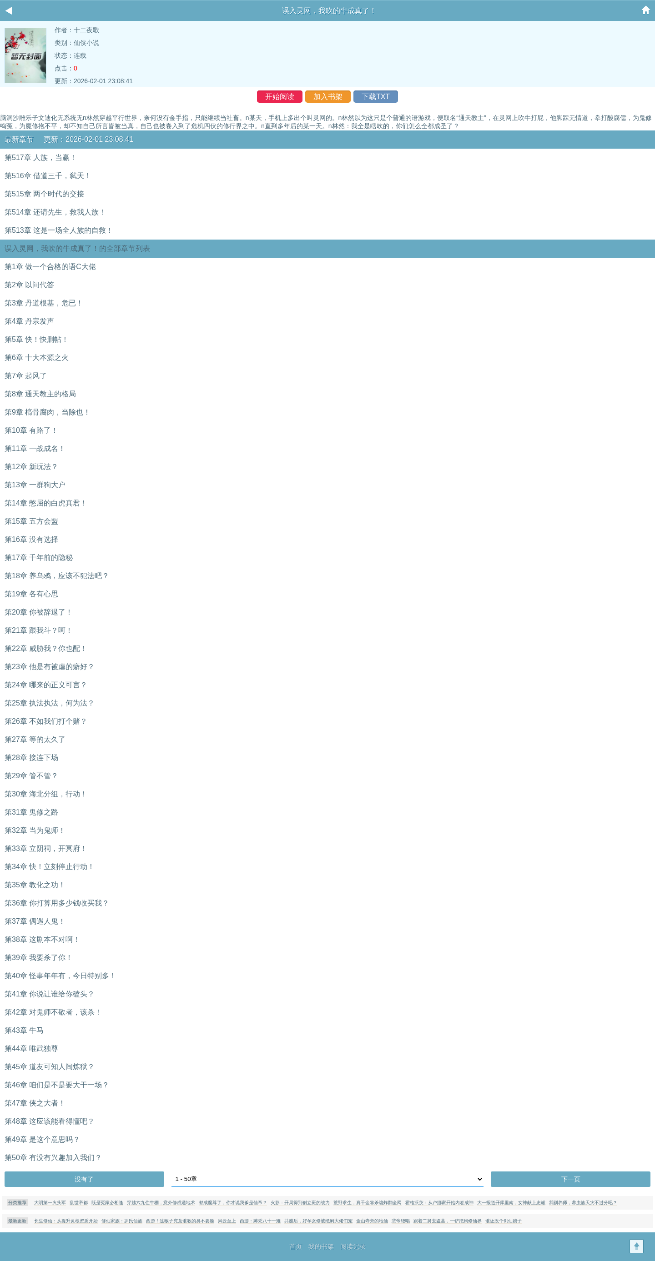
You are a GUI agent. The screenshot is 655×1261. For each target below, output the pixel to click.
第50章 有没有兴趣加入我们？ (53, 1157)
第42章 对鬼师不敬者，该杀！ (53, 1012)
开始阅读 (279, 96)
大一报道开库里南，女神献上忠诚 (511, 1202)
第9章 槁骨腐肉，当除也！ (48, 412)
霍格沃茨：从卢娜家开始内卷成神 (439, 1202)
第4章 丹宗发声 (29, 321)
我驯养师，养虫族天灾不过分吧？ (583, 1202)
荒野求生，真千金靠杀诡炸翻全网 (367, 1202)
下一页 (570, 1179)
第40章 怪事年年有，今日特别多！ (60, 976)
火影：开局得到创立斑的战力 (300, 1202)
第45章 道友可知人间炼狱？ (50, 1067)
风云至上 (227, 1220)
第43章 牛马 (24, 1030)
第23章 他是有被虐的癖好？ (50, 667)
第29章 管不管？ (31, 776)
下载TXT (376, 96)
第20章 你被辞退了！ (39, 612)
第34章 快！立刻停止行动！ (50, 867)
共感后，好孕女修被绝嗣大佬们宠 (318, 1220)
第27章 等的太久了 (35, 739)
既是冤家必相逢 (107, 1202)
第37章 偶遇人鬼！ (35, 921)
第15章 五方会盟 (31, 521)
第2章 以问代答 (29, 285)
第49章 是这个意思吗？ (42, 1139)
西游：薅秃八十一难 (260, 1220)
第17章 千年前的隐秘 (39, 557)
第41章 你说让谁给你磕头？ (50, 994)
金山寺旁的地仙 (372, 1220)
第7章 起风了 (26, 376)
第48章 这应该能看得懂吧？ (50, 1121)
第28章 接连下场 (31, 757)
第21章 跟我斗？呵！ (39, 630)
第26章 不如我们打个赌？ (46, 721)
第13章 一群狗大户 (35, 485)
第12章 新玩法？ (31, 466)
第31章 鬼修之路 (31, 812)
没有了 (84, 1179)
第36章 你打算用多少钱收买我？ (57, 903)
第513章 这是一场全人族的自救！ (59, 230)
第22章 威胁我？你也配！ (46, 648)
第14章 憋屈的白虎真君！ (46, 503)
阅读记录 (353, 1246)
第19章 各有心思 (31, 594)
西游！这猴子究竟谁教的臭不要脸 (180, 1220)
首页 (295, 1246)
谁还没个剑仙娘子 (503, 1220)
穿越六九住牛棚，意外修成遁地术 (161, 1202)
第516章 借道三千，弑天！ (48, 176)
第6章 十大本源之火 (37, 357)
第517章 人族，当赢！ (41, 157)
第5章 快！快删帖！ (37, 339)
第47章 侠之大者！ (35, 1103)
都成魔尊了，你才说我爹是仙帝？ (233, 1202)
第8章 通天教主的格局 (40, 394)
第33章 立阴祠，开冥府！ (46, 848)
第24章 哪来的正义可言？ (46, 685)
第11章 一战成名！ (35, 448)
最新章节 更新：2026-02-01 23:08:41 (69, 139)
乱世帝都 (79, 1202)
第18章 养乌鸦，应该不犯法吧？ (57, 576)
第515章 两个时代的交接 (44, 194)
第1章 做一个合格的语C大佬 (50, 266)
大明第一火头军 (50, 1202)
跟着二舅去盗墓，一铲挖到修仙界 (447, 1220)
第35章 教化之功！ (35, 885)
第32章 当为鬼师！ (35, 830)
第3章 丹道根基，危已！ (44, 303)
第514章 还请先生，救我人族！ (55, 212)
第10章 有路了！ (31, 430)
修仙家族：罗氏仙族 (121, 1220)
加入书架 (328, 96)
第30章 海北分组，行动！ (46, 794)
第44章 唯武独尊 (31, 1048)
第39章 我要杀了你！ (39, 957)
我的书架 (321, 1246)
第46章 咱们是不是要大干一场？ (57, 1085)
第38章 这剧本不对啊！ (42, 939)
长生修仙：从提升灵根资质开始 (66, 1220)
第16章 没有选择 (31, 539)
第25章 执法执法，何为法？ (50, 703)
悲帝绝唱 (401, 1220)
